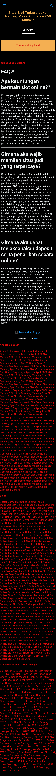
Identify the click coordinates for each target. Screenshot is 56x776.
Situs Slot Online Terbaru (13, 601)
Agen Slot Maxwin (10, 351)
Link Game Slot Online (36, 510)
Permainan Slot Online (34, 553)
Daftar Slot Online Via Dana (15, 658)
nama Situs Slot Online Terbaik (24, 646)
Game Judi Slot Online (25, 516)
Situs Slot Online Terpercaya (28, 583)
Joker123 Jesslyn (20, 688)
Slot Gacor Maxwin (23, 679)
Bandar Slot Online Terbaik (27, 580)
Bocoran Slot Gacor (34, 673)
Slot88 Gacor (28, 363)
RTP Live (4, 673)
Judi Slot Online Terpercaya (36, 541)
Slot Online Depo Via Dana (30, 649)
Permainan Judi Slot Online (23, 529)
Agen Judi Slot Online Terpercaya (37, 559)
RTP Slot (40, 679)
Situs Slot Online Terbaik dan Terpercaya (27, 612)
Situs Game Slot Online (25, 513)
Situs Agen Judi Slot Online (28, 607)
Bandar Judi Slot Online (39, 556)
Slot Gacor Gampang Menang (25, 675)
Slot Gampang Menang (28, 357)
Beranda (28, 30)
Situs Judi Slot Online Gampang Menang (27, 618)
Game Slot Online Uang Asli (15, 565)
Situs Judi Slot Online (36, 568)
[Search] (52, 6)
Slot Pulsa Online (29, 628)
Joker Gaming (21, 682)
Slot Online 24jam (41, 565)
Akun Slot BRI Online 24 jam (33, 655)
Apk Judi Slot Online (37, 547)
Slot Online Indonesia (23, 504)
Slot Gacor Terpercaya (12, 372)
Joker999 (5, 685)
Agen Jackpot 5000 (31, 354)
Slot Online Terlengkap (25, 604)
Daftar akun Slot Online (20, 592)
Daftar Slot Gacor (38, 701)
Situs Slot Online (17, 595)
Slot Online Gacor (38, 619)
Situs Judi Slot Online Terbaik (37, 598)
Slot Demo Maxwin (19, 366)
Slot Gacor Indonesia (32, 351)
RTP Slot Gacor (28, 670)
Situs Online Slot (9, 559)
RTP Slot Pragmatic (32, 698)
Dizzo (35, 339)
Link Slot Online (27, 586)
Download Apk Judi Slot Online (34, 622)
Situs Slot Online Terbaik (34, 610)
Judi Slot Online (29, 538)
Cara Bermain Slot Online (32, 652)
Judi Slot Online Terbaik (13, 562)
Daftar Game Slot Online (13, 501)
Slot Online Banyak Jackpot (29, 589)
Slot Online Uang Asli (11, 568)
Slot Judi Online (36, 544)
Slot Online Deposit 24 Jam (15, 634)
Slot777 (34, 676)
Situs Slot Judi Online (30, 571)
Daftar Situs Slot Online (32, 577)
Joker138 (18, 685)
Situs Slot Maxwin (17, 360)
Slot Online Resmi (19, 519)
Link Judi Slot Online (38, 562)
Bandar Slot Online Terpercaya (28, 507)
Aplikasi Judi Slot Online (13, 544)
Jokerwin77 (31, 685)
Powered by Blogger (28, 332)
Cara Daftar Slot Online (40, 631)
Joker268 (49, 682)
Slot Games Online (23, 522)
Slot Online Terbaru (10, 553)
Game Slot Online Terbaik (27, 525)
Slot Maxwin (45, 670)
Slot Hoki (16, 673)
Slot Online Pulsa (17, 643)
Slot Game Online (22, 532)
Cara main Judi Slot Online (21, 637)
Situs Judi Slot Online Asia (22, 616)
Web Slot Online (38, 519)
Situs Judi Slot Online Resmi (40, 550)
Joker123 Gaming (37, 707)
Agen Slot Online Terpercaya (24, 574)
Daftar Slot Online (23, 535)
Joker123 (36, 682)
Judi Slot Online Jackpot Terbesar (19, 625)
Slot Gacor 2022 (9, 670)
